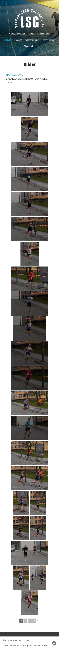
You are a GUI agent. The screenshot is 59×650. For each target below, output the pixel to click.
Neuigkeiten (16, 33)
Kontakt (29, 46)
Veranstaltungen (40, 33)
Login (45, 646)
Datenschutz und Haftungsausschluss (21, 646)
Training (49, 39)
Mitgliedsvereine (27, 39)
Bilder (8, 39)
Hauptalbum (13, 74)
